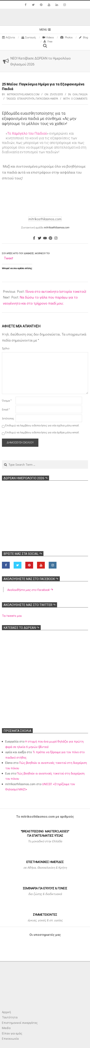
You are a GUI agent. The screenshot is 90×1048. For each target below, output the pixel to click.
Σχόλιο (5, 348)
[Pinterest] (50, 238)
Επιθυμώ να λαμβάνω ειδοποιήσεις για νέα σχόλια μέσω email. (42, 425)
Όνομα (6, 400)
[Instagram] (56, 238)
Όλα (75, 94)
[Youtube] (45, 238)
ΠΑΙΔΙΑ (83, 94)
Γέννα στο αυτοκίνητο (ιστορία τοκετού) (55, 291)
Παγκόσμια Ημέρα (47, 98)
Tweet (8, 258)
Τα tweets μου (12, 615)
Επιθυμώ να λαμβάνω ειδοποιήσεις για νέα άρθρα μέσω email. (42, 432)
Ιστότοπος (8, 418)
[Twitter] (39, 238)
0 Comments (79, 98)
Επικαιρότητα (25, 98)
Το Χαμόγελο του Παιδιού (27, 133)
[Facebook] (34, 238)
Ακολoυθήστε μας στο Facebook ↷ (31, 579)
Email (6, 409)
